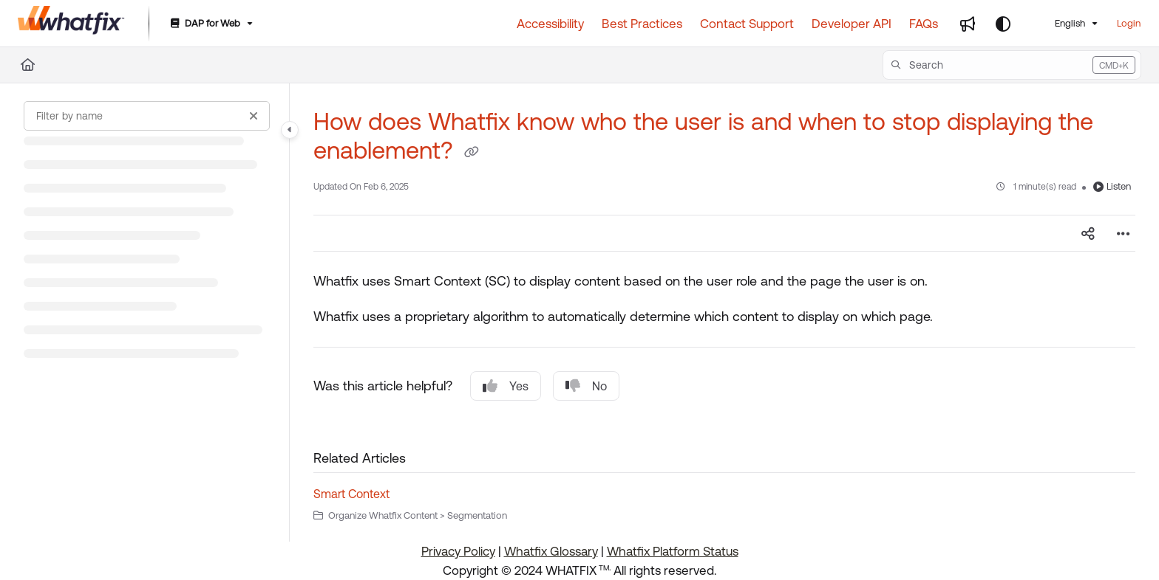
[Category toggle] (290, 130)
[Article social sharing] (1088, 233)
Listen (1112, 186)
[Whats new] (967, 23)
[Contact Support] (747, 23)
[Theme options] (1003, 23)
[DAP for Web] (210, 24)
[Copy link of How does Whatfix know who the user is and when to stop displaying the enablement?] (471, 153)
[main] (724, 312)
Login (1129, 23)
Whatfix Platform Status (672, 551)
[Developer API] (851, 23)
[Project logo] (71, 23)
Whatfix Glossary (551, 551)
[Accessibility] (550, 23)
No (586, 386)
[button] (1012, 65)
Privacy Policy (458, 551)
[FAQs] (923, 23)
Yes (505, 386)
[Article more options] (1123, 233)
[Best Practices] (642, 23)
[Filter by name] (147, 116)
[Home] (28, 65)
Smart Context (351, 493)
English (1060, 23)
